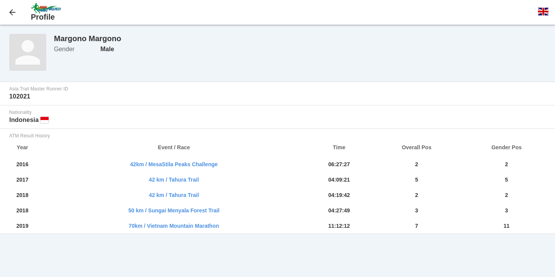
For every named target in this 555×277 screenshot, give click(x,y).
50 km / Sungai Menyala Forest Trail (174, 210)
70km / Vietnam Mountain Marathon (174, 226)
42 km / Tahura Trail (174, 180)
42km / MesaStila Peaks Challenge (174, 164)
